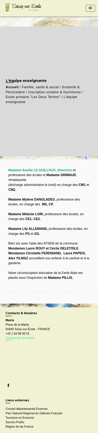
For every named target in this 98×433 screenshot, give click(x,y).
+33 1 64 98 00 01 (17, 333)
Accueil (12, 87)
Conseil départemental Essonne (27, 408)
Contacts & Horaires (21, 313)
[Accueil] (23, 8)
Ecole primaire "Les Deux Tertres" (33, 97)
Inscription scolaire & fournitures (54, 92)
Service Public (15, 422)
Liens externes (17, 400)
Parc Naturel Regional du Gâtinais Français (34, 413)
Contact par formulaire (20, 338)
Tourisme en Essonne (20, 417)
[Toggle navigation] (90, 8)
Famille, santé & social (40, 87)
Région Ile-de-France (19, 426)
